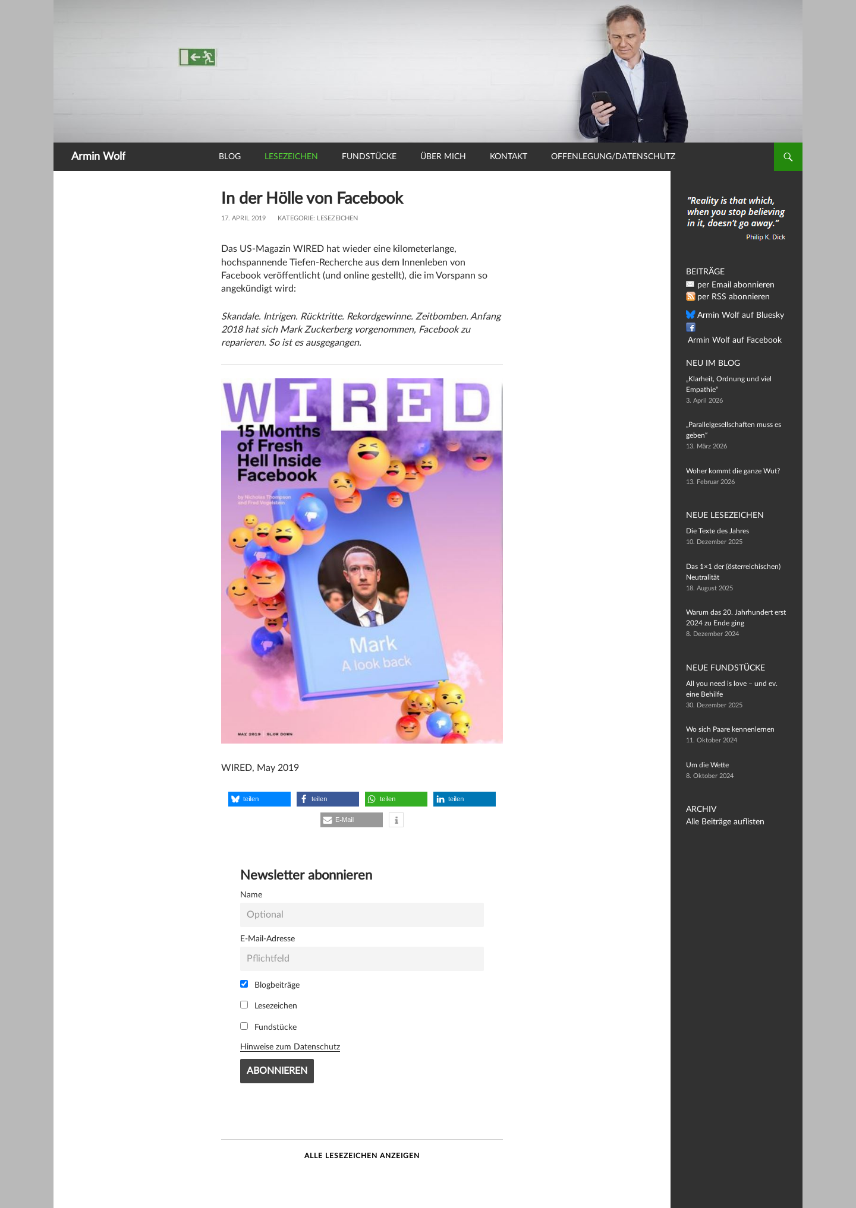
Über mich (443, 157)
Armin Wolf (98, 156)
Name (251, 894)
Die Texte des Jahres (717, 531)
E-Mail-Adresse (267, 938)
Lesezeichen (291, 157)
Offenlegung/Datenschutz (613, 157)
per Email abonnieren (730, 285)
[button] (259, 799)
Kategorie (295, 218)
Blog (230, 157)
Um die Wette (707, 765)
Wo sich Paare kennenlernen (730, 729)
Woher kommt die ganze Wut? (733, 471)
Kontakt (508, 157)
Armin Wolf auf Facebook (737, 327)
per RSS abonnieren (728, 297)
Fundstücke (369, 157)
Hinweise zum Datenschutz (290, 1046)
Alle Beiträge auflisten (720, 822)
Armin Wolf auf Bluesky (734, 315)
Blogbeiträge (270, 984)
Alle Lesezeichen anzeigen (362, 1155)
